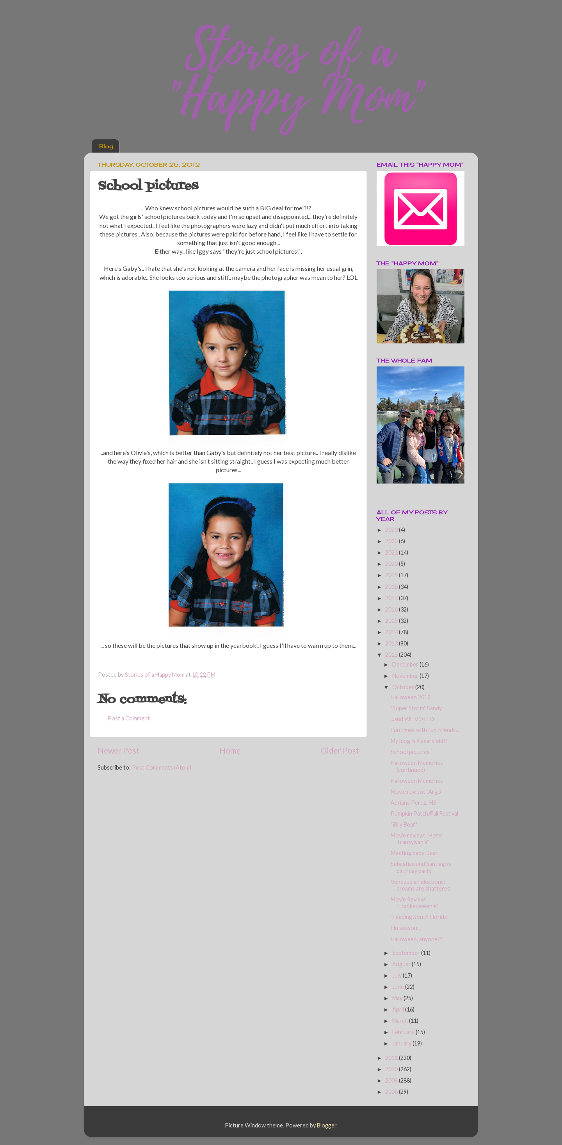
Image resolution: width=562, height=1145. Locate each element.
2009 (392, 1080)
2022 (392, 541)
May (398, 998)
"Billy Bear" (404, 824)
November (406, 675)
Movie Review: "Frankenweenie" (414, 902)
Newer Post (118, 750)
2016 (392, 609)
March (400, 1020)
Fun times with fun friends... (425, 730)
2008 (392, 1091)
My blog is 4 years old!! (419, 741)
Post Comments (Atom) (161, 767)
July (397, 975)
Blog (106, 146)
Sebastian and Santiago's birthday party (421, 867)
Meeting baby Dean (415, 853)
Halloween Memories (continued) (417, 766)
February (404, 1032)
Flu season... (406, 928)
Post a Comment (129, 718)
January (402, 1043)
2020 (392, 563)
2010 (392, 1069)
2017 (392, 598)
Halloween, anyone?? (416, 939)
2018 (392, 586)
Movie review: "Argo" (417, 791)
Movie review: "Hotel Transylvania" (417, 838)
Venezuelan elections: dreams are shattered (420, 885)
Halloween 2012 (410, 697)
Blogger (326, 1125)
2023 (392, 529)
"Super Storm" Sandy (416, 708)
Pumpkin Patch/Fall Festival (424, 813)
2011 (392, 1057)
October (403, 687)
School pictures (410, 752)
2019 (392, 575)
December (406, 664)
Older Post (339, 750)
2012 (392, 654)
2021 (392, 552)
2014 (392, 632)
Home (230, 750)
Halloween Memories (417, 780)
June (398, 986)
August (402, 964)
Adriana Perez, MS (413, 802)
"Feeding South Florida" (419, 917)
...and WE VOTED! (413, 719)
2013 (392, 643)
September (406, 952)
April (398, 1009)
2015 (392, 620)
